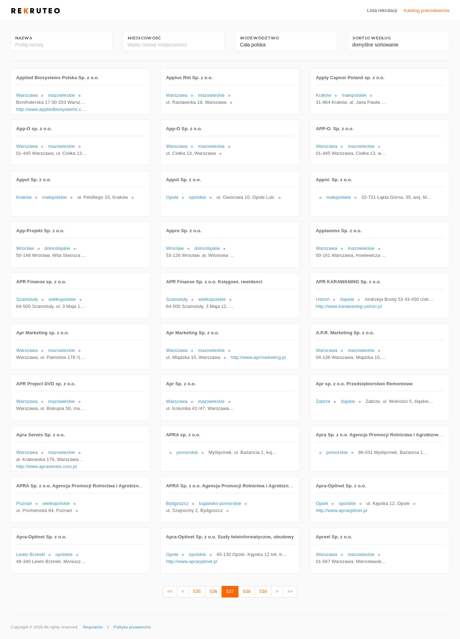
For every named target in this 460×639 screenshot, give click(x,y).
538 (246, 591)
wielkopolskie (62, 299)
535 (197, 591)
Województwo (259, 38)
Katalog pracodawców (426, 10)
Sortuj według (371, 38)
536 (213, 591)
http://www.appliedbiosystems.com (51, 109)
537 (230, 591)
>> (290, 591)
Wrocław (25, 248)
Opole (172, 197)
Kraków (323, 95)
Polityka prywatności (132, 627)
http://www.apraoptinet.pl (341, 510)
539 (263, 591)
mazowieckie (61, 95)
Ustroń (323, 299)
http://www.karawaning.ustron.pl (349, 306)
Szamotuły (27, 299)
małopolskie (354, 95)
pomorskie (187, 452)
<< (170, 591)
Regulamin (93, 627)
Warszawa (27, 95)
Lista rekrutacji (382, 10)
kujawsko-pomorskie (220, 503)
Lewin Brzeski (30, 554)
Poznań (24, 503)
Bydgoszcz (177, 503)
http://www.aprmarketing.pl (258, 357)
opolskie (197, 197)
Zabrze (323, 401)
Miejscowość (144, 38)
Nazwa (23, 38)
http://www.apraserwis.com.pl (46, 466)
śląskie (347, 299)
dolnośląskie (57, 248)
